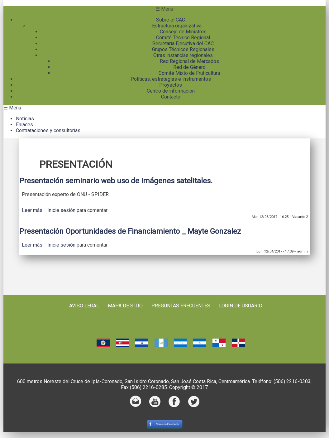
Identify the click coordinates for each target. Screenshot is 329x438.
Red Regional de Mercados (189, 61)
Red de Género (189, 67)
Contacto (170, 97)
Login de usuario (240, 306)
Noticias (25, 119)
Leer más (32, 210)
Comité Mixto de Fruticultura (189, 73)
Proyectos (170, 85)
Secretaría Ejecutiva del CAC (183, 43)
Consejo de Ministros (183, 32)
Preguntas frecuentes (180, 306)
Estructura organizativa (177, 26)
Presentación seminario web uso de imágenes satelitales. (115, 180)
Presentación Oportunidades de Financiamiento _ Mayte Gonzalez (130, 231)
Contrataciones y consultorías (48, 130)
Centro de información (171, 91)
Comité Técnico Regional (183, 38)
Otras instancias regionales (183, 55)
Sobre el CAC (170, 20)
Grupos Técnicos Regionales (183, 49)
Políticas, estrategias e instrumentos (171, 79)
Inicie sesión (61, 210)
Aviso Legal (84, 306)
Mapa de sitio (125, 306)
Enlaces (24, 125)
